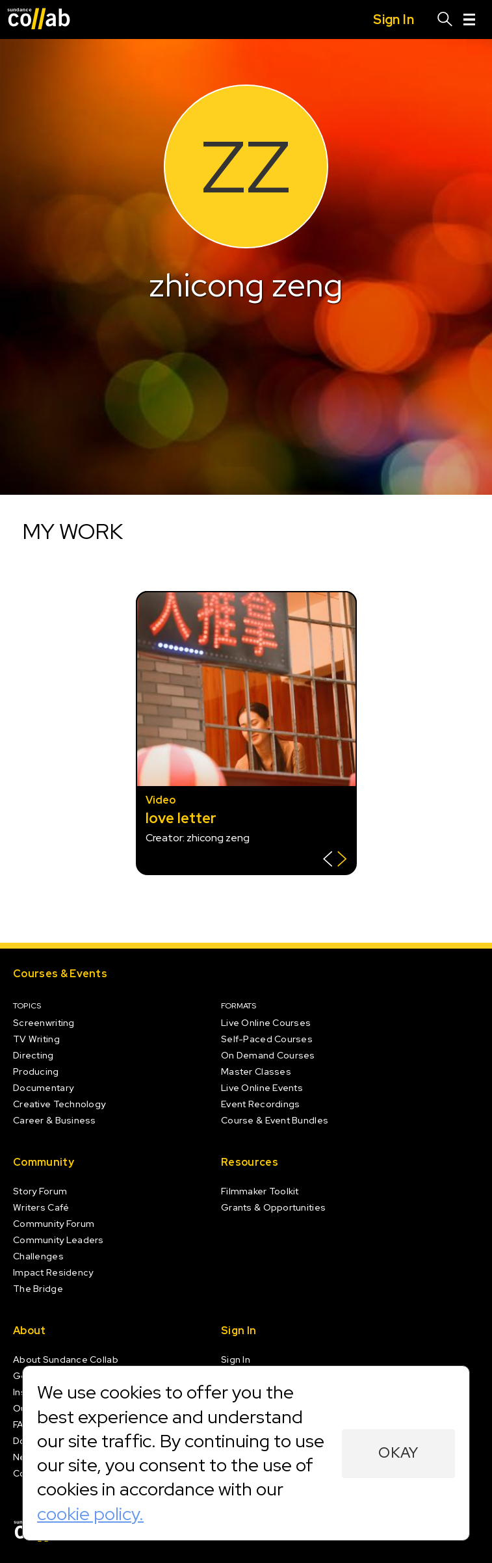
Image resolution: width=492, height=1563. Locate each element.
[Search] (445, 19)
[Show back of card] (335, 860)
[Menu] (469, 19)
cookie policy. (90, 1513)
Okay (398, 1452)
